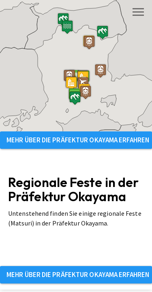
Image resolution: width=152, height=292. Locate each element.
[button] (54, 95)
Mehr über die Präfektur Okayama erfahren (77, 139)
